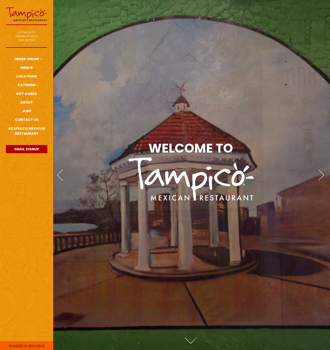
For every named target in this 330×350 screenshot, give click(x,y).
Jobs (26, 111)
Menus (26, 67)
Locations (27, 76)
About (26, 102)
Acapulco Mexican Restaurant (27, 131)
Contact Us (27, 119)
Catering (27, 85)
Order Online (26, 59)
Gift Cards (26, 93)
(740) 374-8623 (26, 40)
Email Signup (27, 149)
